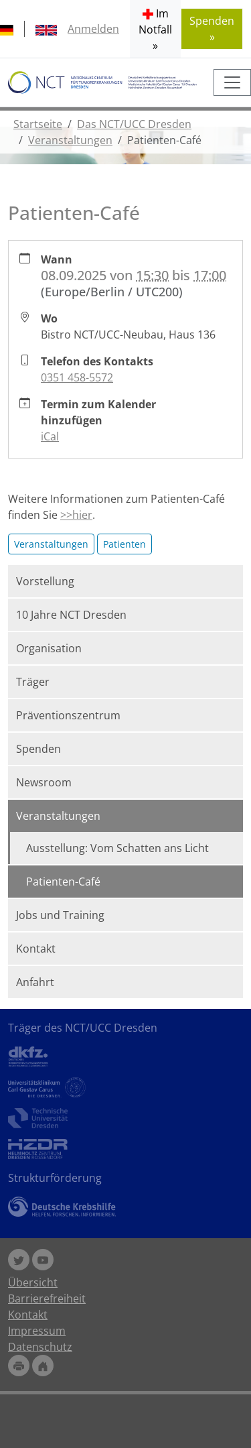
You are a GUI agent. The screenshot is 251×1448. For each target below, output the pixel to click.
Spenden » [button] (211, 28)
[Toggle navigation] (232, 82)
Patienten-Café (63, 881)
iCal (50, 436)
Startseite (37, 124)
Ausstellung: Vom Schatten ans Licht (117, 848)
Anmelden (93, 28)
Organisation (49, 648)
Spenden (38, 748)
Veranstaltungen (70, 140)
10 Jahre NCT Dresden (71, 614)
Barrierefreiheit (47, 1298)
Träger (33, 681)
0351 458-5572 (77, 377)
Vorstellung (45, 581)
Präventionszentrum (68, 715)
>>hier (76, 514)
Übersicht (33, 1282)
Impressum (37, 1330)
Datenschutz (40, 1346)
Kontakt (36, 948)
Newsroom (44, 782)
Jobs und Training (60, 915)
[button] (155, 29)
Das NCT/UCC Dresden (134, 124)
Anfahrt (35, 982)
